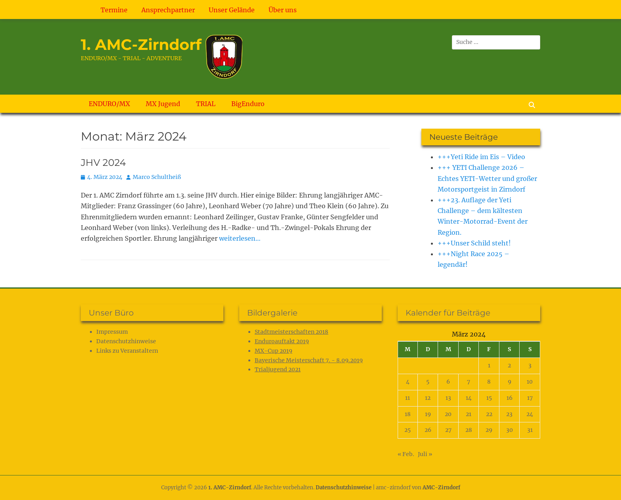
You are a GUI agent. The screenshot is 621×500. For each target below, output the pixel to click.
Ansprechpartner (168, 10)
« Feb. (406, 454)
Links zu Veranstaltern (127, 350)
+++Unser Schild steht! (474, 243)
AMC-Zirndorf (441, 487)
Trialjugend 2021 (278, 369)
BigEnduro (248, 104)
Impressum (112, 331)
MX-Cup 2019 (273, 350)
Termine (114, 10)
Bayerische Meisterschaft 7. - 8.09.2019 (309, 360)
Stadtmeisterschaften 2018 (291, 331)
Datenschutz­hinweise (126, 341)
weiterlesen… (240, 238)
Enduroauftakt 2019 (282, 341)
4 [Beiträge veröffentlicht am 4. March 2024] (408, 381)
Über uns (283, 10)
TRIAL (205, 104)
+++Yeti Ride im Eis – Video (481, 157)
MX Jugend (163, 104)
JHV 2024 (103, 162)
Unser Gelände (232, 10)
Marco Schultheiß (157, 177)
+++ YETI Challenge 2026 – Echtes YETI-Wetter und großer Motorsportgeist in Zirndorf (487, 178)
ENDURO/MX (109, 104)
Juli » (425, 454)
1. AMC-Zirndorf (141, 44)
